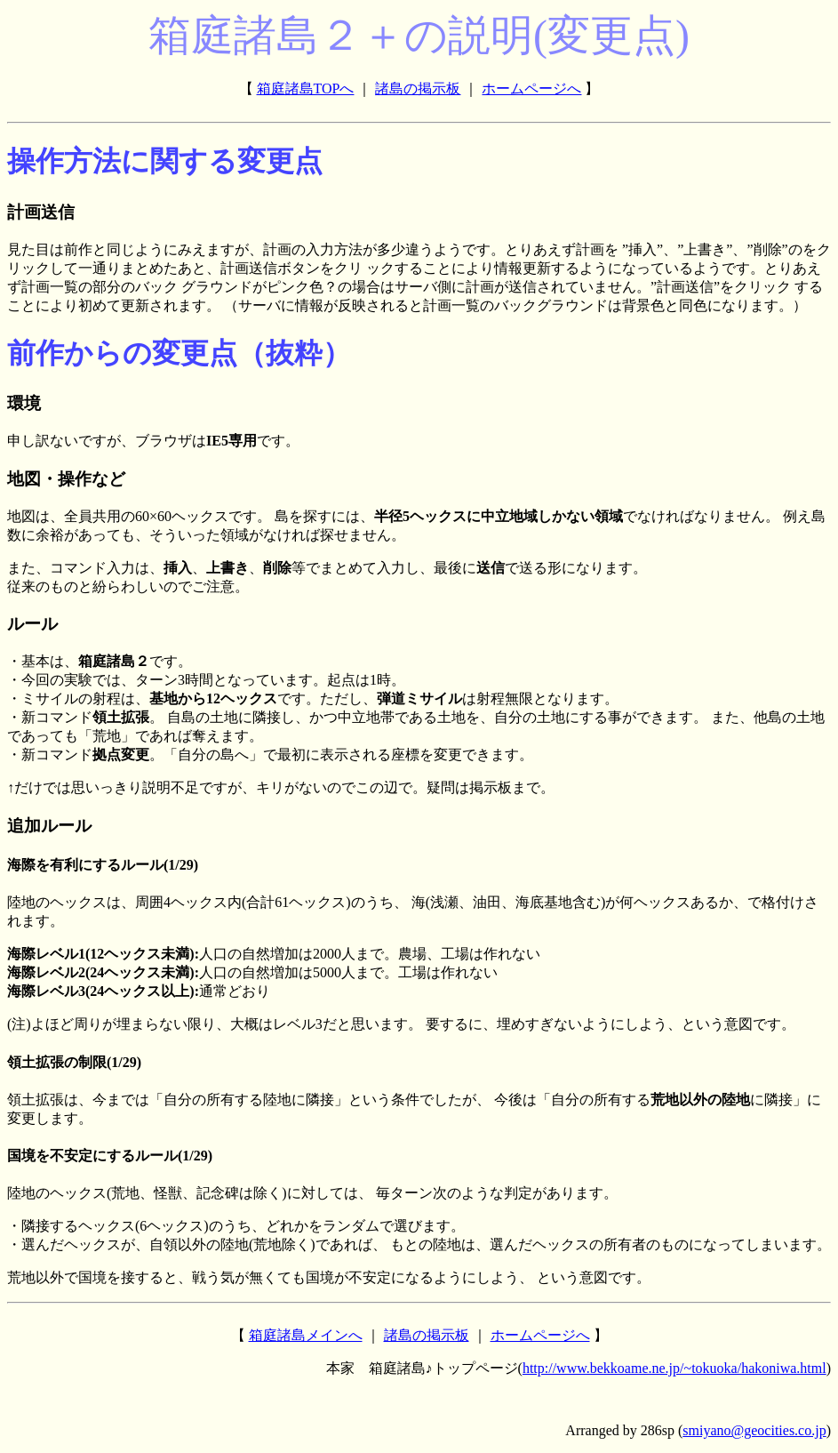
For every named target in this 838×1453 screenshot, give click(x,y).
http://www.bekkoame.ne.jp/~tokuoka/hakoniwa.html (674, 1368)
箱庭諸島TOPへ (306, 88)
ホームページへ (531, 88)
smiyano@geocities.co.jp (754, 1430)
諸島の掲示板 (417, 88)
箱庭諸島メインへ (306, 1335)
